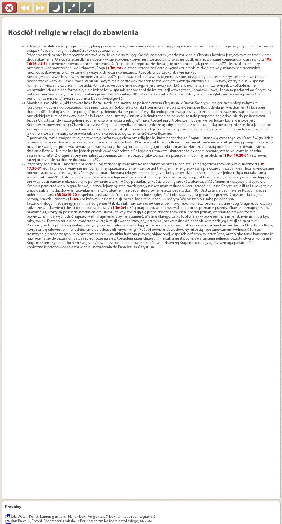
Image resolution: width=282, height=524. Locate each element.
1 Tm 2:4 (114, 68)
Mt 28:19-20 (67, 195)
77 (8, 517)
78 (8, 521)
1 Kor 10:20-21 (236, 156)
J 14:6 (74, 199)
